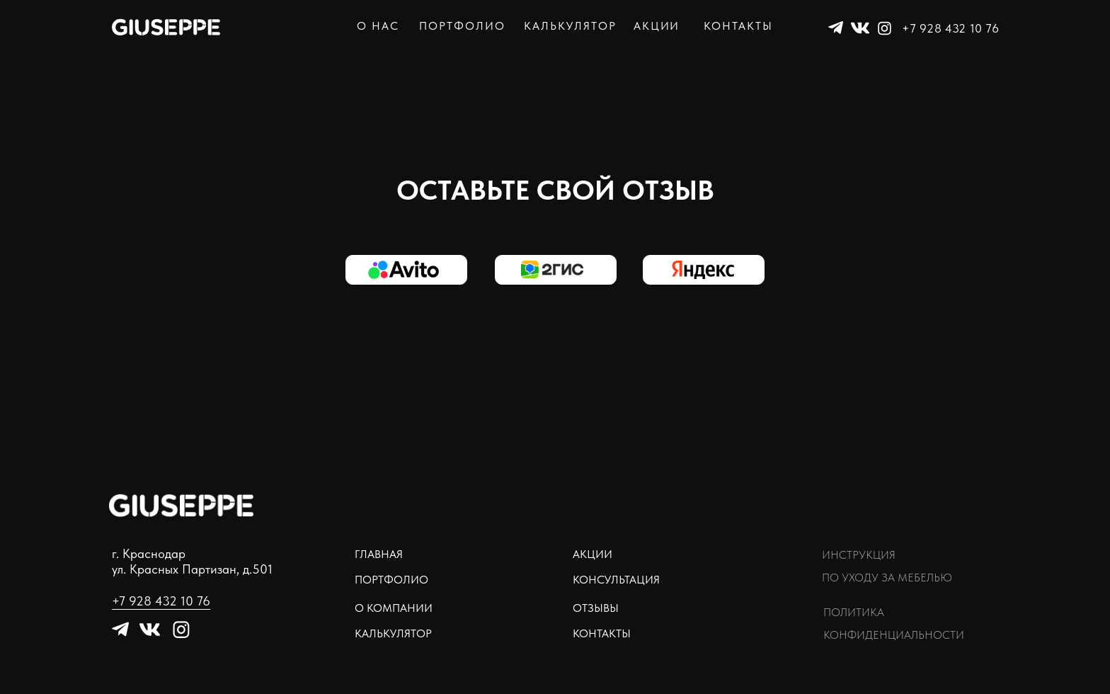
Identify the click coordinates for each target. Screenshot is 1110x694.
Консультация (616, 579)
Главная (379, 554)
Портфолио (391, 579)
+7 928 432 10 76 (950, 28)
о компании (394, 608)
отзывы (596, 608)
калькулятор (570, 26)
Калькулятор (393, 633)
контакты (738, 26)
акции (657, 26)
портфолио (462, 26)
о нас (378, 26)
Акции (592, 554)
